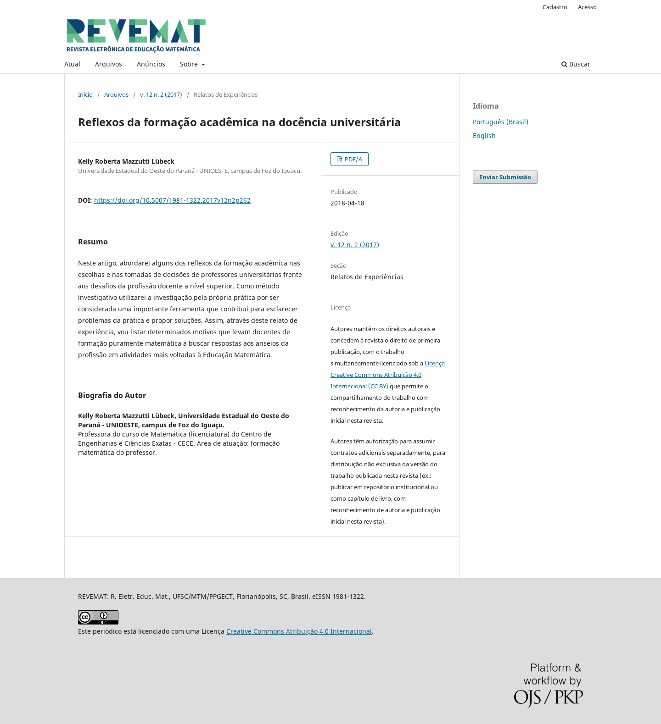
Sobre (190, 64)
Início (85, 94)
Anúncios (151, 64)
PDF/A (352, 159)
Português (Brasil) (500, 121)
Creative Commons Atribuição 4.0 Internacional (299, 631)
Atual (72, 64)
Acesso (587, 7)
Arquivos (108, 64)
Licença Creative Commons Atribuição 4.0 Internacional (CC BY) (387, 374)
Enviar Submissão (505, 177)
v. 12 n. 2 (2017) (161, 94)
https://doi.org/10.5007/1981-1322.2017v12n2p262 (172, 200)
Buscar (575, 64)
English (484, 135)
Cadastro (555, 7)
